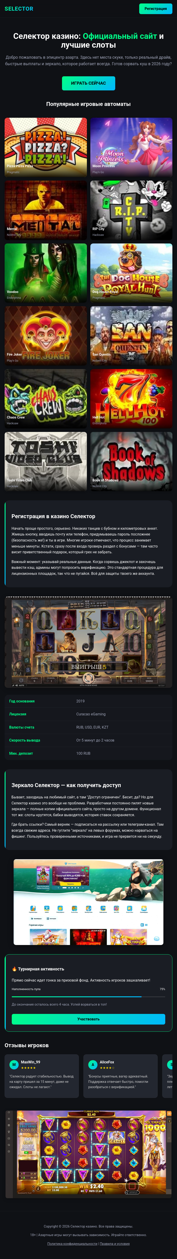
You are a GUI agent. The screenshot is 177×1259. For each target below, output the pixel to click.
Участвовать (88, 1019)
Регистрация (156, 8)
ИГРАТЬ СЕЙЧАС (88, 83)
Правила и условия (115, 1244)
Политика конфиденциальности (72, 1244)
